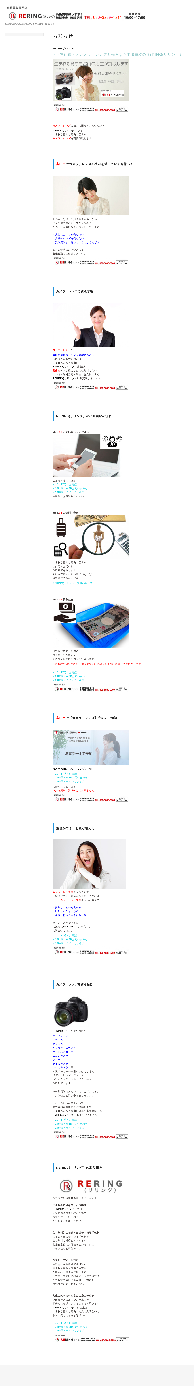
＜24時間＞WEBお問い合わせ (70, 488)
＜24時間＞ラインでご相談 (68, 492)
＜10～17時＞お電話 (65, 484)
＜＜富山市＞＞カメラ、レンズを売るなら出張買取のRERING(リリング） (118, 54)
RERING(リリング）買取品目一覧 (73, 583)
